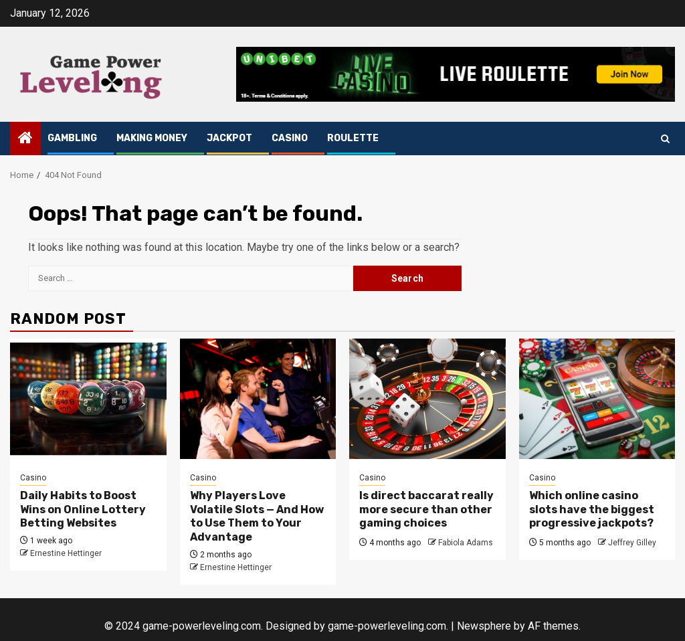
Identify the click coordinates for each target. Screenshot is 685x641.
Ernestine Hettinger (66, 553)
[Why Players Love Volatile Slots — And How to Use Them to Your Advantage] (258, 399)
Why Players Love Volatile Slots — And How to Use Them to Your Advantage (257, 516)
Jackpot (229, 138)
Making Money (151, 138)
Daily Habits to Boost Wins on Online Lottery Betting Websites (83, 509)
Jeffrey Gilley (632, 542)
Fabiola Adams (465, 542)
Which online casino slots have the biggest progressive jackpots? (591, 509)
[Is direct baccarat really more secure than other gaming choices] (427, 399)
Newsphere (484, 626)
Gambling (72, 138)
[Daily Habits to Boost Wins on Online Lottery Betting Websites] (88, 399)
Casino (290, 138)
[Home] (25, 139)
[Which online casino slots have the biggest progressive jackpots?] (597, 399)
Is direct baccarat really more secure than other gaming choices (426, 509)
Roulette (353, 138)
